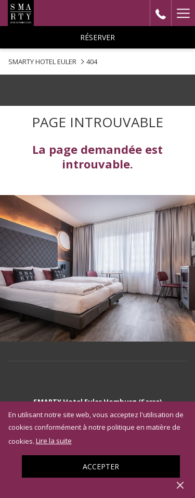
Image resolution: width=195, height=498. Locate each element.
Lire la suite (54, 440)
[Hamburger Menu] (183, 13)
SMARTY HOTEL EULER (42, 61)
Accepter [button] (101, 466)
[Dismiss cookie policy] (180, 484)
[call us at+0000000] (160, 13)
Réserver (97, 37)
